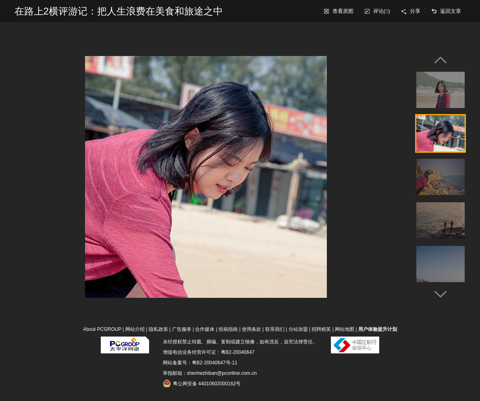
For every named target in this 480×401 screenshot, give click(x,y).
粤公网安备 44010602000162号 (202, 383)
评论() (381, 11)
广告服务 (181, 329)
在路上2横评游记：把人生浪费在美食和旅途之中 (119, 11)
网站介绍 (135, 329)
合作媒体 (204, 329)
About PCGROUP (102, 329)
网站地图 (344, 329)
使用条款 (251, 329)
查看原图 (342, 11)
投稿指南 (228, 329)
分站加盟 (298, 329)
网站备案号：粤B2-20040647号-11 (200, 363)
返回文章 (450, 11)
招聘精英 (321, 329)
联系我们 (275, 329)
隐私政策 (158, 329)
